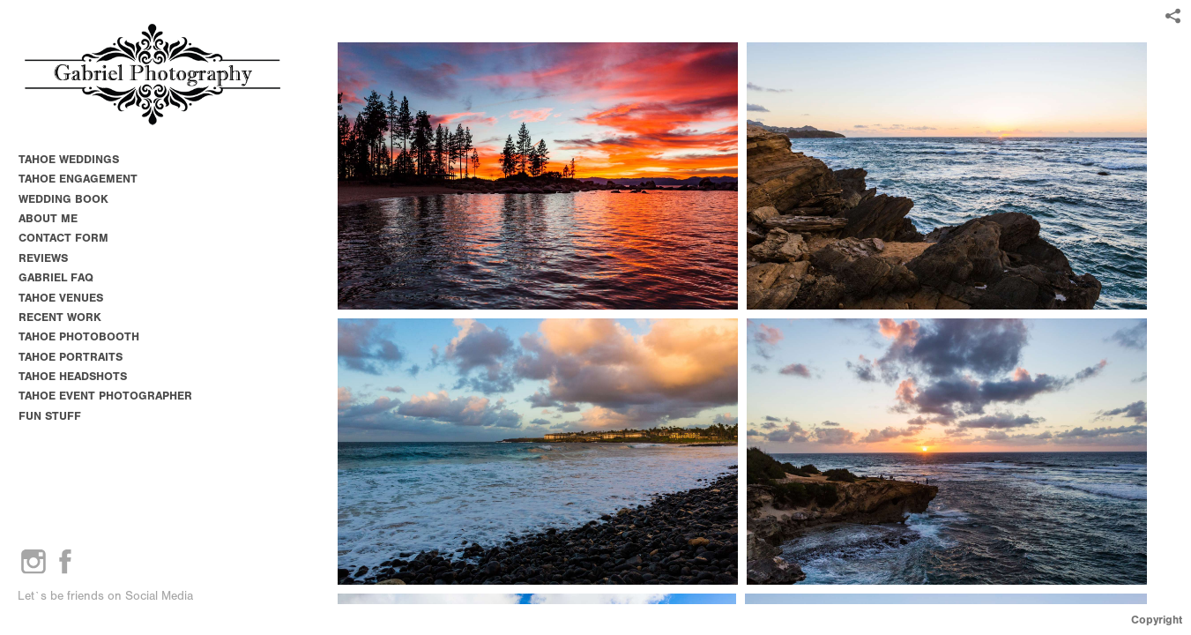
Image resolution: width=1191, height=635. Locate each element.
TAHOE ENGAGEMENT (78, 178)
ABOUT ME (48, 218)
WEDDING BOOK (63, 198)
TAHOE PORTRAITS (71, 356)
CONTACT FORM (63, 237)
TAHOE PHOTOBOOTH (79, 336)
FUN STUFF (50, 415)
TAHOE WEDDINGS (69, 159)
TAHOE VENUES (68, 297)
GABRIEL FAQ (56, 277)
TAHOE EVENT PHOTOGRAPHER (105, 395)
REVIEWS (43, 258)
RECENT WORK (60, 317)
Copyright (1156, 619)
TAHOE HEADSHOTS (73, 376)
